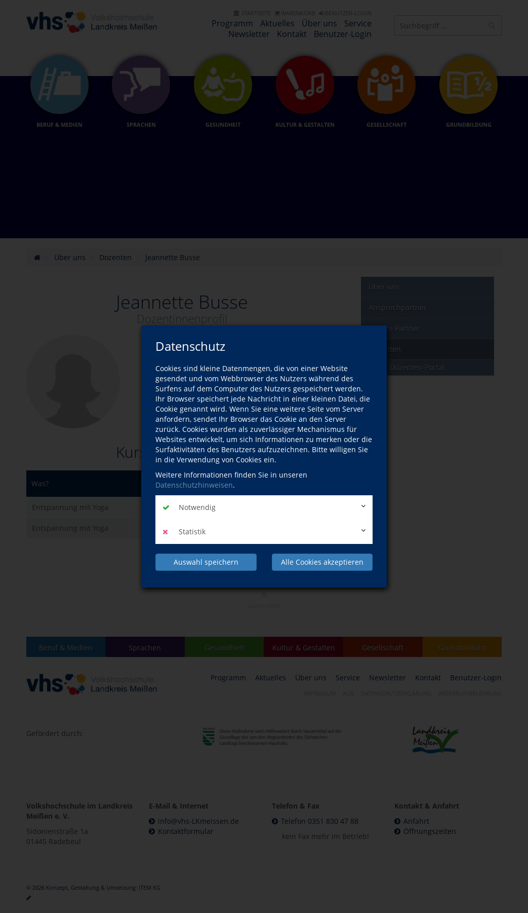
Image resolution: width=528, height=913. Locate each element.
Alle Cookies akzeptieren (322, 562)
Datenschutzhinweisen (194, 485)
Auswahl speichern (206, 562)
